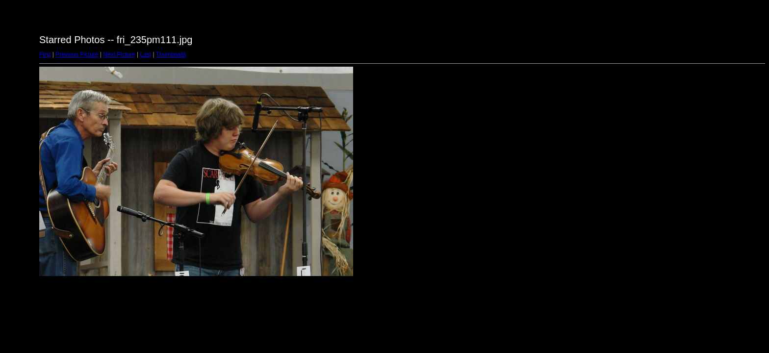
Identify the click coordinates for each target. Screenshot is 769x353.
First (45, 54)
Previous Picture (76, 54)
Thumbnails (171, 54)
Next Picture (119, 54)
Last (145, 54)
